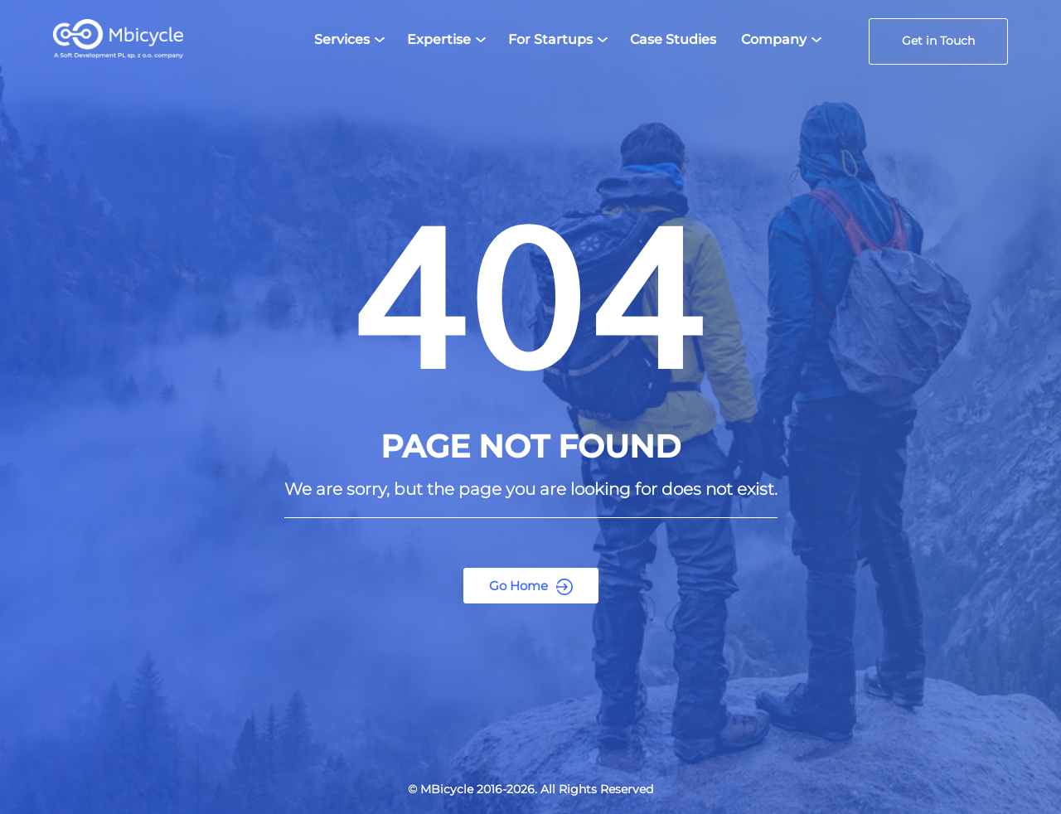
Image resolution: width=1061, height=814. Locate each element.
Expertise (439, 39)
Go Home (531, 587)
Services (342, 39)
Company (774, 39)
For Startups (550, 39)
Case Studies (673, 39)
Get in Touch (938, 40)
